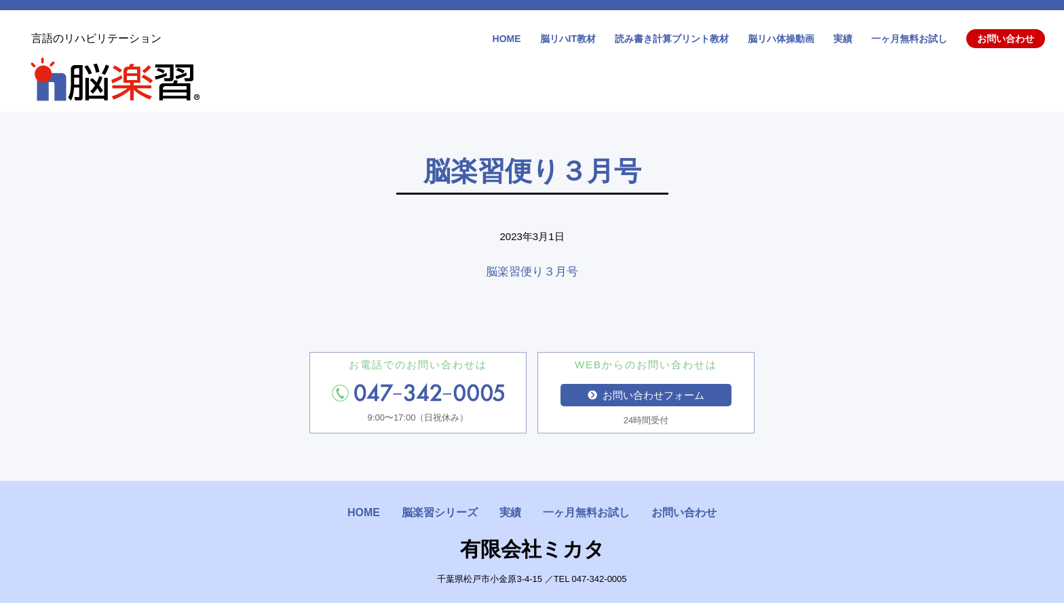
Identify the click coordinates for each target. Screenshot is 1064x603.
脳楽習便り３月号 (532, 271)
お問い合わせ (1005, 38)
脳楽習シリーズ (440, 512)
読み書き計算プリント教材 (672, 38)
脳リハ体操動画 (781, 38)
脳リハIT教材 (568, 38)
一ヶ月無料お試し (909, 38)
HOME (507, 38)
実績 (842, 38)
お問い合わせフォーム (646, 395)
